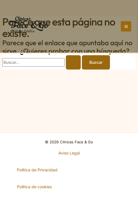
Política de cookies (34, 186)
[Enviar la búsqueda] (73, 62)
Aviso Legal (69, 152)
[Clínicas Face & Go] (29, 25)
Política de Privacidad (37, 169)
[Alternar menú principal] (126, 26)
